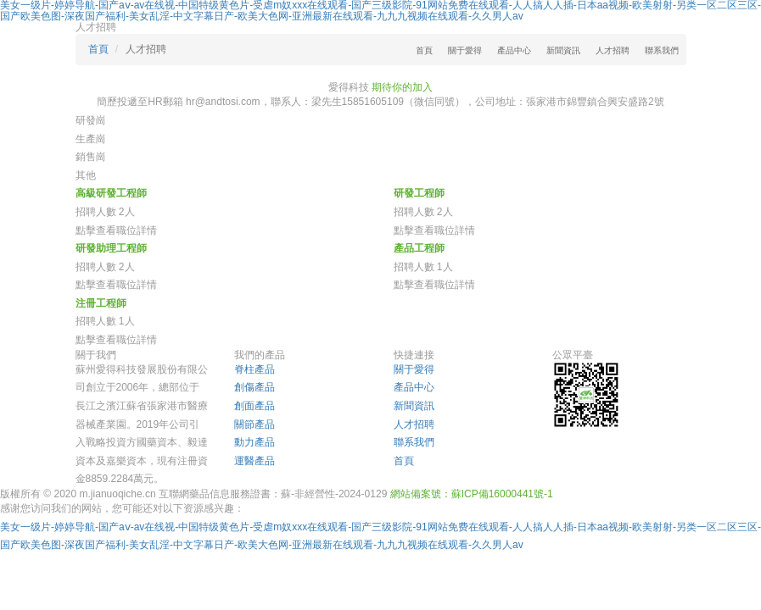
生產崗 (91, 139)
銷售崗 (91, 157)
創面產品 (254, 406)
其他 (86, 175)
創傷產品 (254, 387)
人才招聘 (613, 50)
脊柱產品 (254, 369)
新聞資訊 (563, 50)
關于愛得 (465, 50)
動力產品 (254, 442)
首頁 (424, 50)
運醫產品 (254, 461)
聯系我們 (662, 50)
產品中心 (514, 50)
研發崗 (91, 120)
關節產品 (254, 424)
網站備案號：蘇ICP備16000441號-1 (471, 494)
